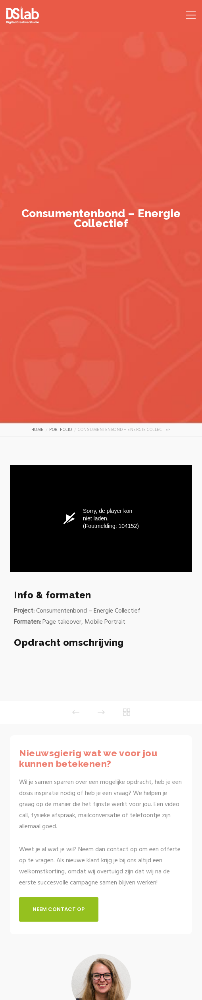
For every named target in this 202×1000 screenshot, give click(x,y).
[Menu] (188, 12)
